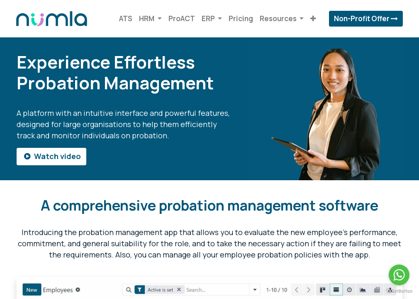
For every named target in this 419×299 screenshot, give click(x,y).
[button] (313, 18)
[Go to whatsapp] (399, 275)
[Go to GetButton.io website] (399, 290)
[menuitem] (125, 18)
